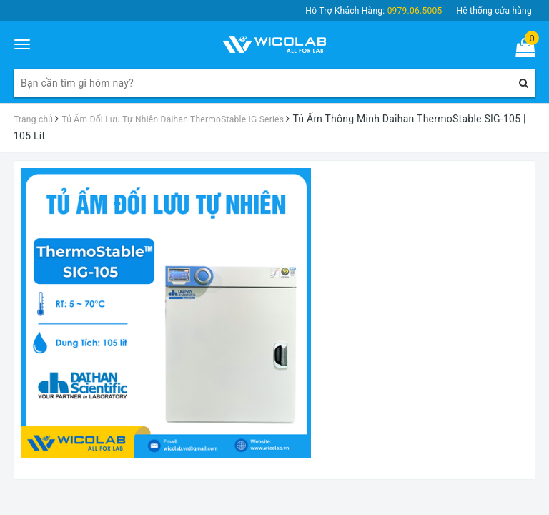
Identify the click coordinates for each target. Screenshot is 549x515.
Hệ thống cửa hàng (494, 11)
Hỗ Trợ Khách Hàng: (373, 11)
